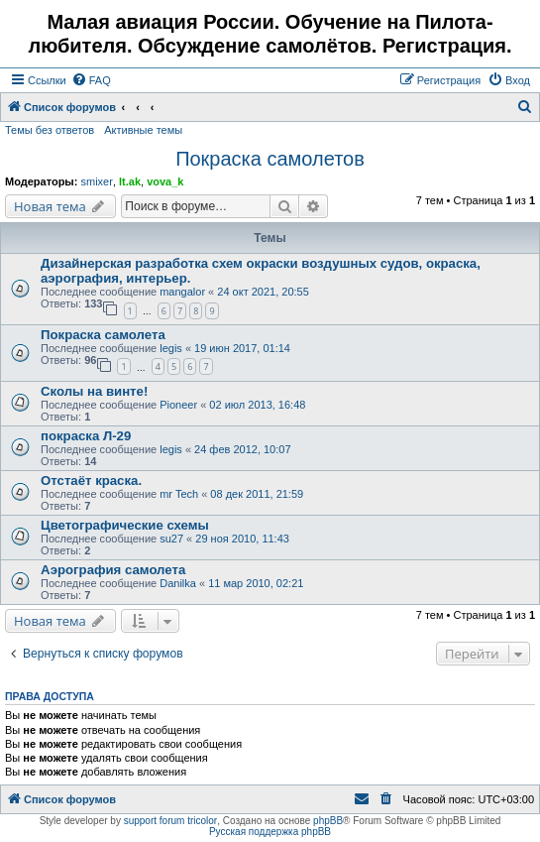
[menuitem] (91, 80)
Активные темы (143, 130)
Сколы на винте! (94, 391)
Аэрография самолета (113, 569)
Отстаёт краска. (91, 480)
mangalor (182, 292)
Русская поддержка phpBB (270, 831)
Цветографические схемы (125, 525)
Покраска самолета (103, 334)
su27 (171, 538)
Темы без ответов (49, 130)
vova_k (165, 181)
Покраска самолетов (270, 159)
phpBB (328, 820)
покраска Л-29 (86, 435)
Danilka (178, 583)
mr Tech (179, 494)
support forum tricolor (170, 820)
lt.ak (130, 181)
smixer (96, 181)
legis (171, 348)
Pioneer (178, 405)
